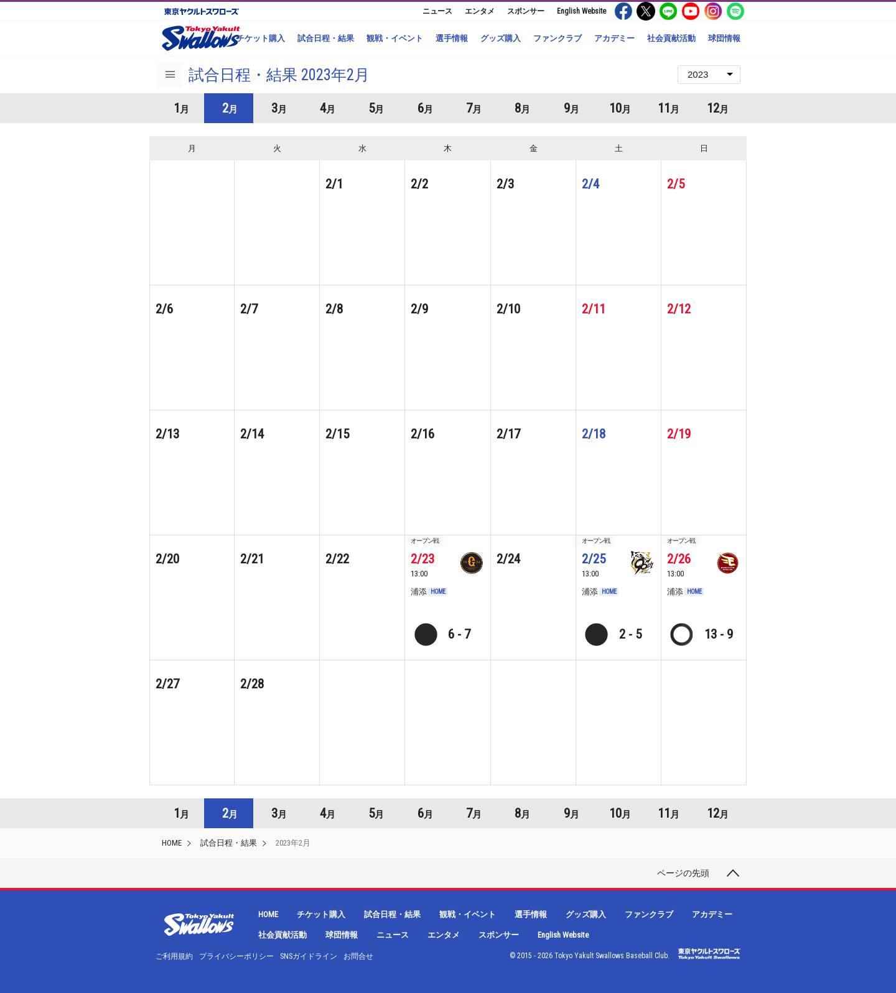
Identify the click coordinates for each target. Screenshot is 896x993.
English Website (581, 11)
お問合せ (358, 956)
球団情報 (724, 38)
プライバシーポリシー (236, 956)
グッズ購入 (500, 38)
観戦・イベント (394, 38)
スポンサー (525, 11)
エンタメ (480, 11)
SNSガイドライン (308, 956)
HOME (172, 843)
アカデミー (614, 38)
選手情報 (452, 38)
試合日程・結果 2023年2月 (279, 75)
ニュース (437, 11)
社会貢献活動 (671, 38)
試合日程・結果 (325, 38)
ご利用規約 (174, 956)
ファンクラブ (557, 38)
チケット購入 (260, 38)
